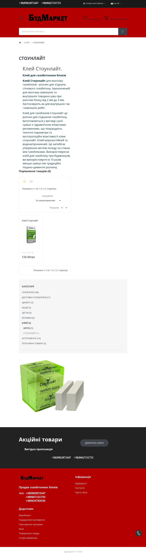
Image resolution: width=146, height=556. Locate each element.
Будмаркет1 (81, 483)
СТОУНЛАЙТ (38, 42)
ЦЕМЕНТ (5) (27, 302)
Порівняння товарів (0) (35, 171)
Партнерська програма (31, 524)
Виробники (25, 515)
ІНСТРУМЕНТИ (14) (31, 338)
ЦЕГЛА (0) (27, 312)
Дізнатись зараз (94, 442)
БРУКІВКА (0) (28, 317)
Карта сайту (81, 492)
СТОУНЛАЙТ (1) (31, 333)
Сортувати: (47, 195)
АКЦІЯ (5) (26, 307)
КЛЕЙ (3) (26, 322)
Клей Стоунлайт (30, 220)
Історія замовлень (28, 537)
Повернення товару (29, 533)
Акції (21, 528)
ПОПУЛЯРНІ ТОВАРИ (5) (34, 343)
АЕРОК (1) (28, 328)
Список (31, 181)
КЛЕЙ (26, 42)
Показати (54, 207)
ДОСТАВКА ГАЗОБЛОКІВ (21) (36, 297)
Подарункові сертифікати (32, 519)
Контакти (80, 487)
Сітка (24, 181)
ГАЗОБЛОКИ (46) (30, 292)
